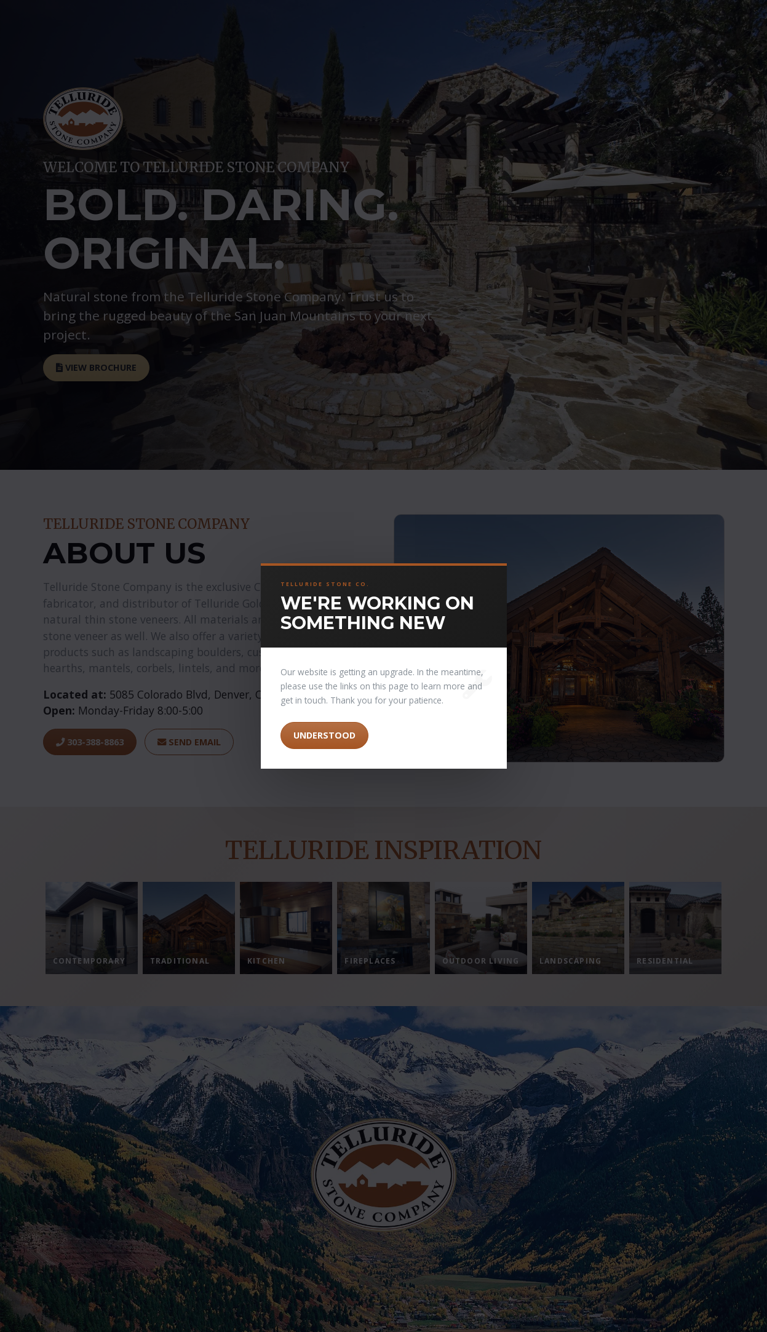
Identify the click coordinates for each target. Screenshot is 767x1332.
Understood (324, 735)
